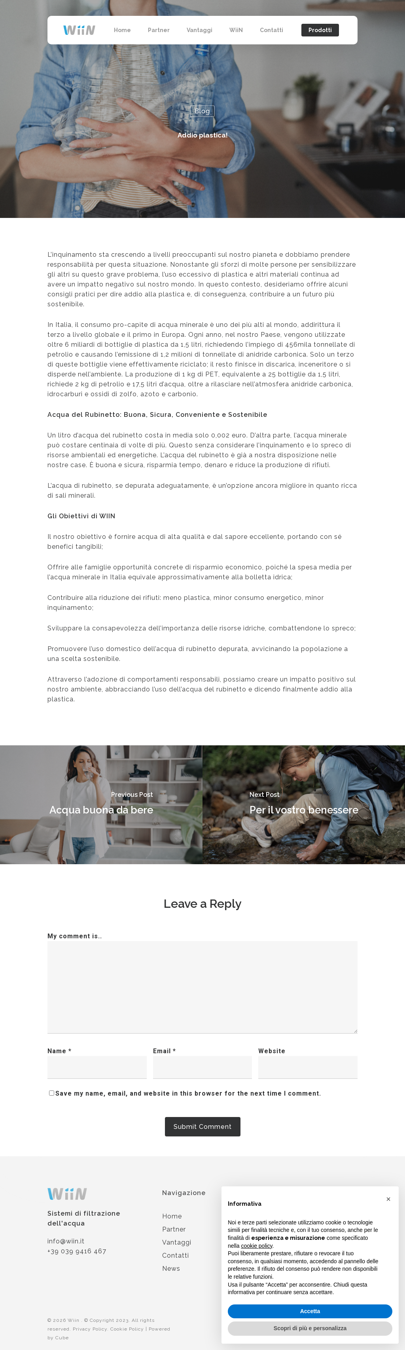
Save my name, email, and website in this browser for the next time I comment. (188, 1093)
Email (164, 1051)
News (171, 1268)
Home (172, 1216)
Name (59, 1051)
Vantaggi (176, 1242)
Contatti (175, 1255)
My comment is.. (74, 936)
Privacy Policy (90, 1329)
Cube (62, 1337)
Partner (174, 1229)
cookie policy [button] (256, 1246)
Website (272, 1051)
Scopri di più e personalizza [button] (310, 1328)
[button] (388, 1199)
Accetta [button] (310, 1311)
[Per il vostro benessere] (303, 804)
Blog (202, 111)
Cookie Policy (127, 1329)
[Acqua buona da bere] (101, 804)
